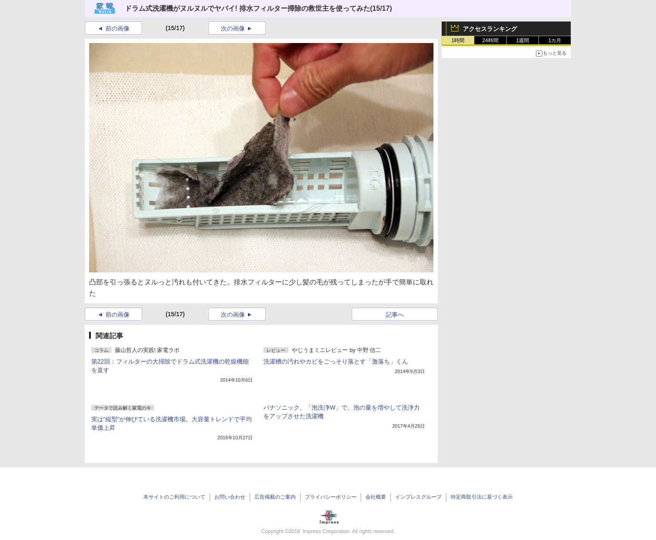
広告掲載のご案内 (275, 497)
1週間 (522, 40)
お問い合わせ (229, 497)
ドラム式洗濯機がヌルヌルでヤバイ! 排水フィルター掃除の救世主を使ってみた (247, 8)
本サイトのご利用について (174, 497)
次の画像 (233, 28)
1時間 (458, 40)
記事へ (395, 314)
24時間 (490, 40)
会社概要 (375, 497)
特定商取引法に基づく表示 (482, 497)
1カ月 (555, 40)
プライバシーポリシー (330, 497)
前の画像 (117, 28)
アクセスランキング (490, 28)
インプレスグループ (418, 497)
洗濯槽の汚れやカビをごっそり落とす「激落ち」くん (335, 361)
